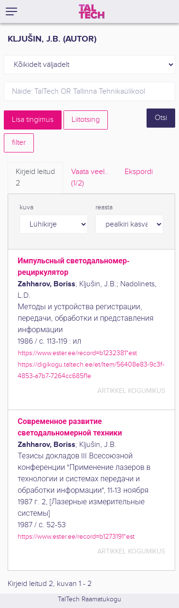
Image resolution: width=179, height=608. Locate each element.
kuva (26, 207)
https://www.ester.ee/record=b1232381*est (77, 353)
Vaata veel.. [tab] (89, 178)
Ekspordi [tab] (139, 171)
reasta (104, 207)
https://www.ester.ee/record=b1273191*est (76, 536)
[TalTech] (91, 11)
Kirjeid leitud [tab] (35, 178)
